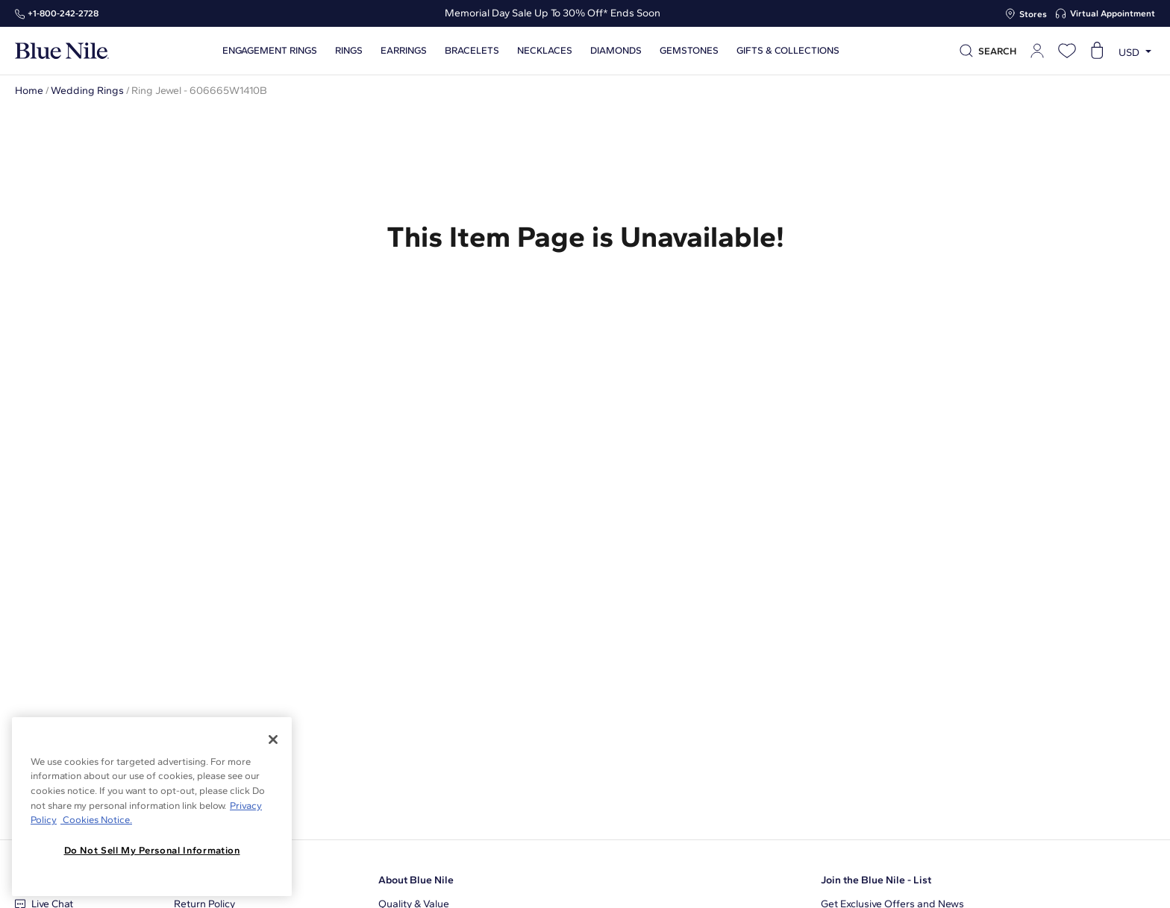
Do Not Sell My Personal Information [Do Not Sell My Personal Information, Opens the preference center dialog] (152, 850)
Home (29, 90)
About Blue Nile (416, 880)
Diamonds (616, 50)
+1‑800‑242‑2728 (63, 13)
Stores (1033, 14)
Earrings (404, 50)
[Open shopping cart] (1097, 51)
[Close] (273, 739)
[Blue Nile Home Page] (62, 51)
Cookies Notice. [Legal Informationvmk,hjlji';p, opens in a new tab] (96, 819)
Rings (349, 50)
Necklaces (544, 50)
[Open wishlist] (1067, 51)
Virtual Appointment (1112, 13)
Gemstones (689, 50)
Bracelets (472, 50)
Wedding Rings (87, 90)
